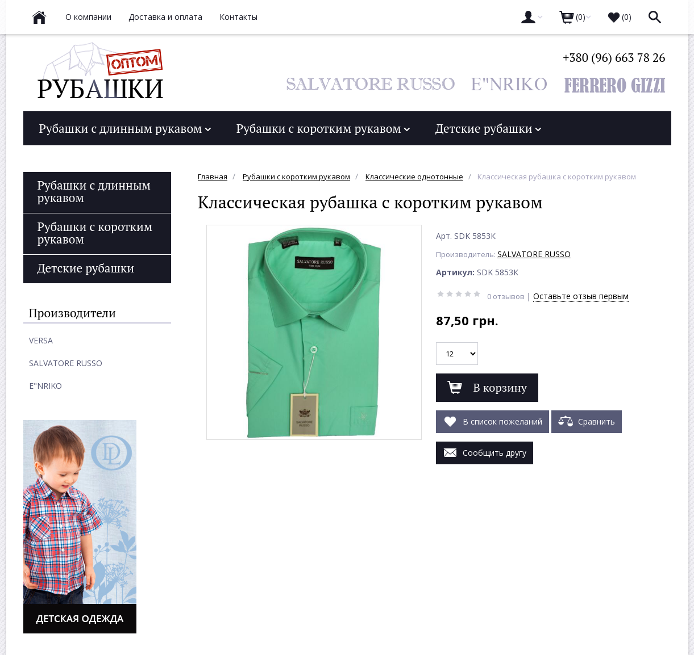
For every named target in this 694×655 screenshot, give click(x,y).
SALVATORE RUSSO (534, 254)
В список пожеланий (492, 420)
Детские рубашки (488, 128)
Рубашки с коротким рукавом (323, 128)
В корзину (487, 387)
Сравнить (586, 420)
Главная (212, 176)
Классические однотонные (414, 176)
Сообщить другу (484, 451)
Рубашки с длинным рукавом (125, 128)
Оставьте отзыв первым (581, 296)
